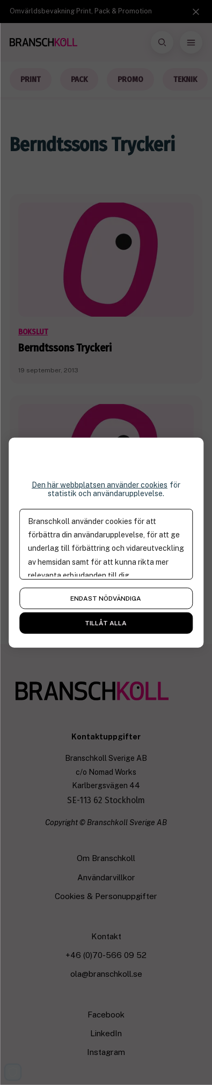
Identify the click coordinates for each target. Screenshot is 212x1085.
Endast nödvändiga (105, 598)
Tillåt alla (106, 623)
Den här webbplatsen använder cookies (99, 484)
